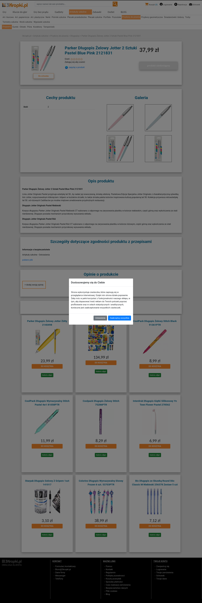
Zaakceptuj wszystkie (119, 318)
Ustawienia (100, 318)
